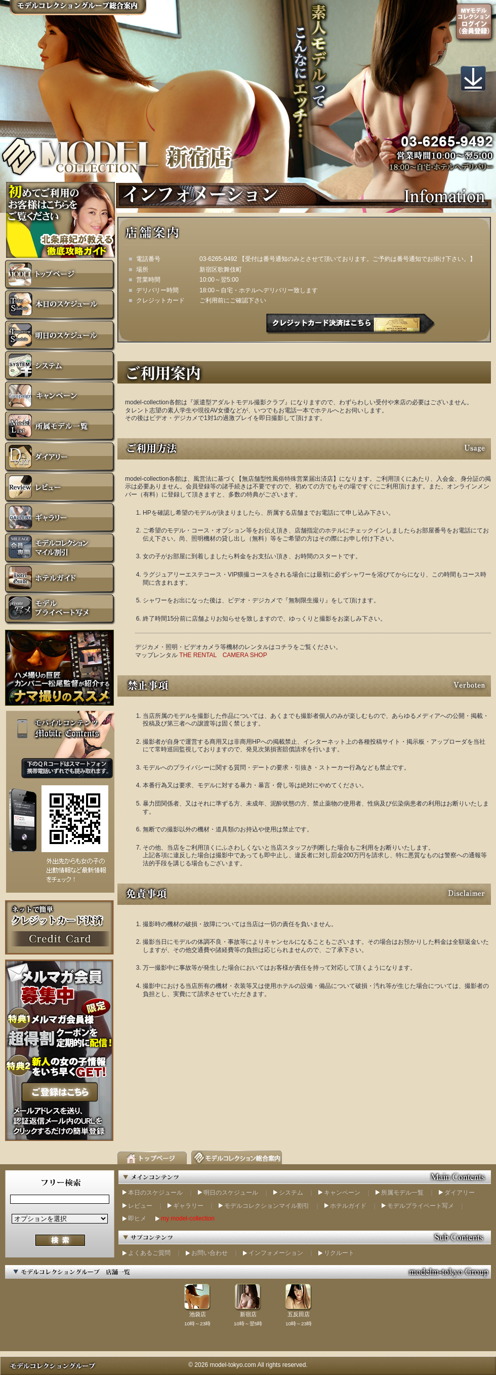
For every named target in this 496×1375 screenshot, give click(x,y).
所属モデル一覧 (402, 1192)
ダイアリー (459, 1192)
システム (291, 1192)
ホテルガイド (348, 1205)
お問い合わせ (209, 1252)
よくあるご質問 (149, 1252)
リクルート (339, 1252)
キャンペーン (342, 1192)
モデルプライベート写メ (420, 1205)
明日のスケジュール (230, 1192)
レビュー (140, 1205)
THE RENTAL (197, 655)
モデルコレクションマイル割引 (266, 1205)
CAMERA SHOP (245, 655)
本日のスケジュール (155, 1192)
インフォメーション (276, 1252)
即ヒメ (137, 1218)
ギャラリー (188, 1205)
